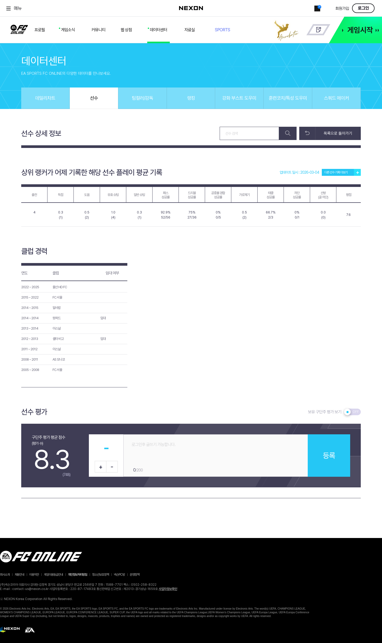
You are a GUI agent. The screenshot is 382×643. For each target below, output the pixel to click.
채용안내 (19, 574)
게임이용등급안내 (53, 574)
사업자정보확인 (168, 589)
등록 (329, 455)
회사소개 (5, 574)
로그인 (363, 8)
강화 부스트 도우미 (239, 98)
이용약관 (34, 574)
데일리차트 (45, 98)
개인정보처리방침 (77, 574)
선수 (94, 98)
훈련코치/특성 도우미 (288, 98)
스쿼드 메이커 (336, 98)
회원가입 (342, 8)
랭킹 (191, 98)
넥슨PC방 (119, 574)
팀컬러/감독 (142, 98)
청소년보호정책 (100, 574)
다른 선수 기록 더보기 (342, 172)
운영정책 (134, 574)
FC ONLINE (19, 28)
